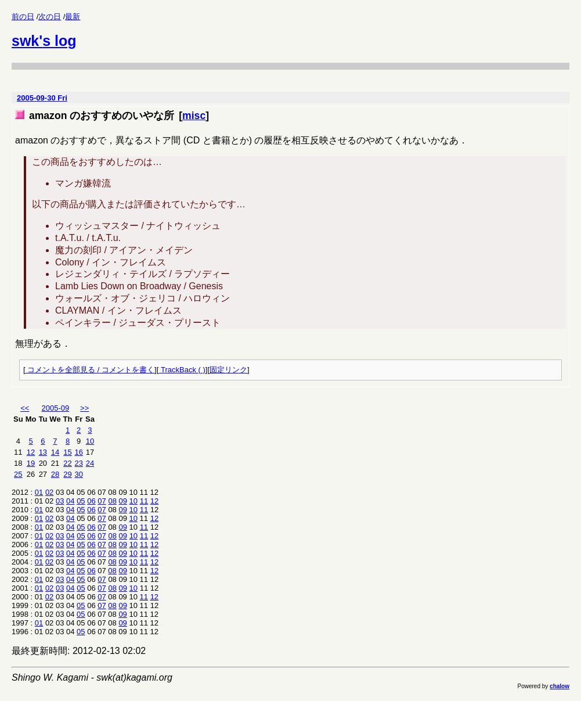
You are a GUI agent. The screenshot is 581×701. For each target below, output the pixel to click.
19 (31, 463)
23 (79, 463)
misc (193, 115)
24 (90, 463)
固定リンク (228, 369)
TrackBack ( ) (181, 369)
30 (79, 474)
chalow (559, 686)
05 (81, 501)
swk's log (44, 41)
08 (112, 501)
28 (55, 474)
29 (67, 474)
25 (18, 474)
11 (144, 501)
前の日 (23, 16)
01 (39, 492)
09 (123, 501)
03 (60, 501)
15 (67, 452)
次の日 (49, 16)
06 (91, 501)
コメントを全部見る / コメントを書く (90, 369)
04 (70, 501)
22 (67, 463)
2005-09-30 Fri (42, 98)
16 (79, 452)
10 (90, 441)
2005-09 (56, 408)
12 (31, 452)
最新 (72, 16)
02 (49, 492)
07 (102, 501)
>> (84, 408)
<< (24, 408)
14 (55, 452)
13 (43, 452)
